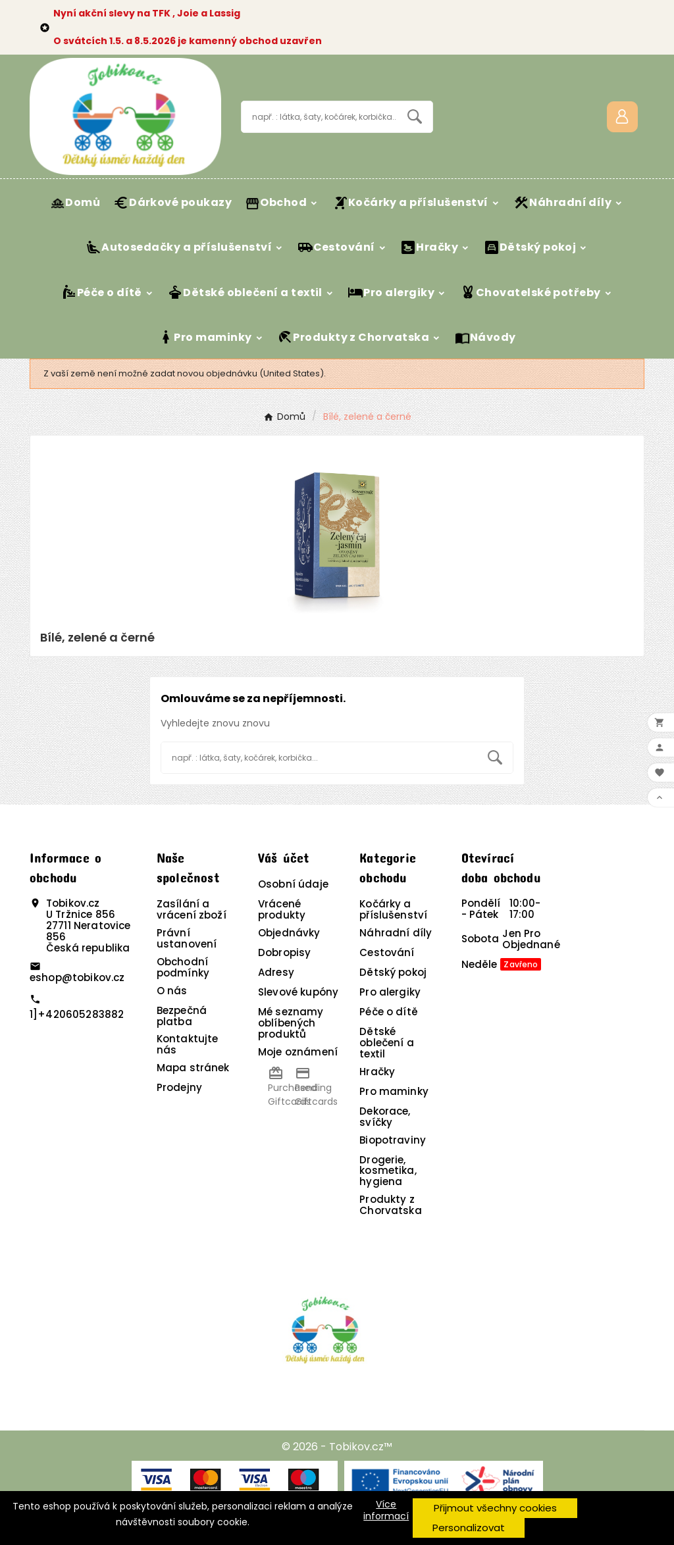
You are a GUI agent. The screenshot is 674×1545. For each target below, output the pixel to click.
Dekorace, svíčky (384, 1116)
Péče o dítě (388, 1011)
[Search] (414, 116)
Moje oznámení (298, 1051)
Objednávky (289, 932)
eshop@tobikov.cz (77, 977)
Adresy (276, 972)
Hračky (377, 1071)
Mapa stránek (193, 1067)
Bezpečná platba (182, 1016)
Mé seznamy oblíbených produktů (291, 1023)
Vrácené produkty (281, 909)
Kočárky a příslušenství (393, 909)
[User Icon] (622, 116)
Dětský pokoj (393, 972)
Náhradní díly (395, 932)
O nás (172, 990)
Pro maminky (393, 1091)
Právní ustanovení (187, 938)
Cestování (386, 952)
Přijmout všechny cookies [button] (495, 1508)
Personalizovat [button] (468, 1527)
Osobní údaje (293, 884)
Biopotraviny (392, 1140)
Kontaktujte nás (188, 1044)
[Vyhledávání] (319, 116)
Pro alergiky (390, 992)
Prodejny (179, 1087)
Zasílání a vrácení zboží (191, 909)
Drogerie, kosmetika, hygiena (388, 1171)
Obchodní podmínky (183, 967)
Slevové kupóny (298, 992)
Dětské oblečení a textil (386, 1042)
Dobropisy (284, 952)
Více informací (386, 1510)
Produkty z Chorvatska (390, 1205)
